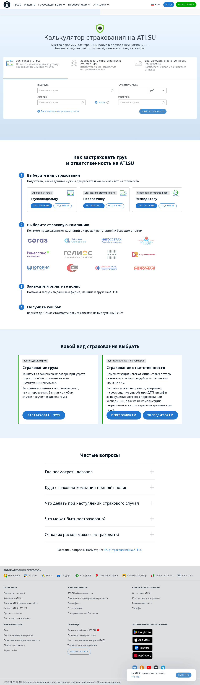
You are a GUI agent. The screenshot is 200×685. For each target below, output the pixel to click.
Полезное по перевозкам (81, 635)
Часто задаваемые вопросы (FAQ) (86, 640)
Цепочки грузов (162, 575)
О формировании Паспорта (83, 613)
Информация (13, 624)
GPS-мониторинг (106, 575)
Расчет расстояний (14, 593)
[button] (100, 68)
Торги (46, 575)
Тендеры (64, 575)
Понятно (183, 675)
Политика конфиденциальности (22, 640)
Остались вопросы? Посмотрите (81, 550)
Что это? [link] (136, 677)
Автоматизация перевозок (22, 570)
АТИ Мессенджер (135, 575)
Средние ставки (13, 613)
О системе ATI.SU (141, 593)
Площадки (12, 575)
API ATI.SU (185, 575)
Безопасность (78, 587)
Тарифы (136, 608)
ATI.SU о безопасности (80, 593)
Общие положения (14, 645)
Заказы (30, 575)
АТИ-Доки (83, 575)
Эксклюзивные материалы (18, 635)
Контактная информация (146, 598)
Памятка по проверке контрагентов (88, 598)
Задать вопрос (79, 651)
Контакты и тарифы (146, 587)
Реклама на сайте (142, 603)
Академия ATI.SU (13, 598)
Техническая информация (82, 645)
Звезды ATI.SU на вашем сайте (21, 603)
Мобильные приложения (150, 624)
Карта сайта (10, 650)
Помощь (73, 624)
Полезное (10, 587)
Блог (6, 630)
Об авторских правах (108, 682)
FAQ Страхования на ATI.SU (123, 550)
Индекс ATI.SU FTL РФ (15, 608)
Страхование (75, 608)
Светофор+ (74, 603)
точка (102, 102)
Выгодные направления (17, 618)
